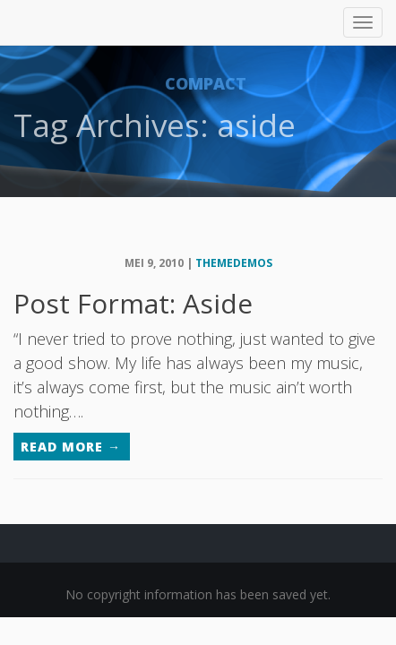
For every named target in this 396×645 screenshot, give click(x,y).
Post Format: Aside (133, 303)
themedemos (233, 263)
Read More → (71, 446)
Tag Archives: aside (154, 125)
